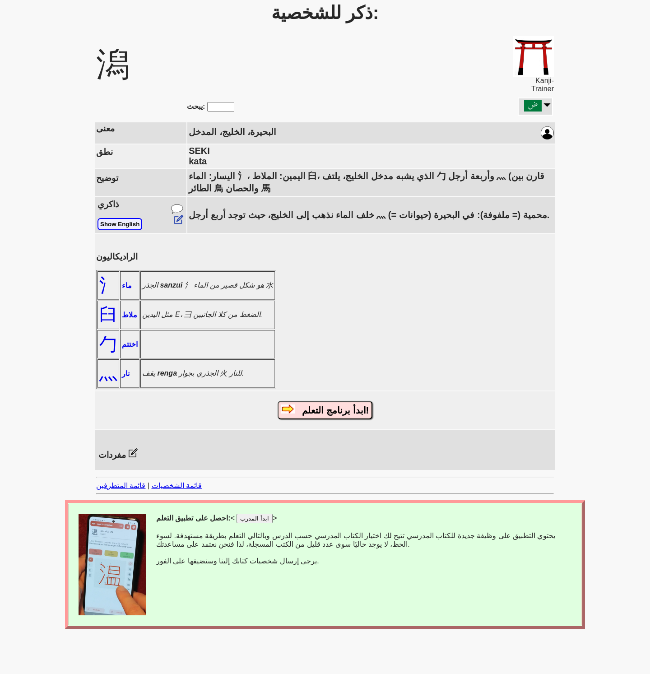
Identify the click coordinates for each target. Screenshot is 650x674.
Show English (119, 224)
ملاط (129, 315)
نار (126, 373)
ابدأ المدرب (254, 518)
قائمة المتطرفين (120, 485)
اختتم (130, 344)
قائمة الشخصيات (177, 485)
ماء (127, 285)
